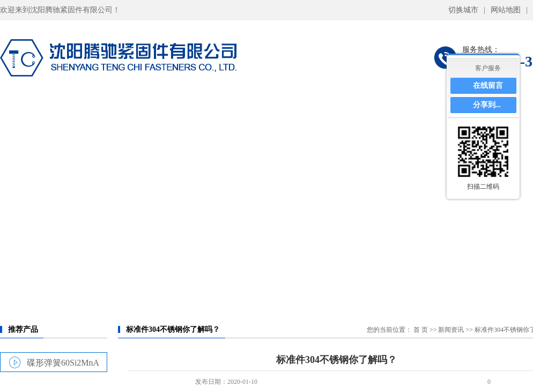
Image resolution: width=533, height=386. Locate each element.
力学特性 (278, 110)
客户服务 (488, 68)
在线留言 (488, 85)
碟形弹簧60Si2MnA (63, 362)
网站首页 (40, 110)
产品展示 (198, 110)
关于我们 (119, 110)
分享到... (487, 105)
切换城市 (463, 10)
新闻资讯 (451, 329)
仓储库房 (356, 110)
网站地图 (506, 10)
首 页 (420, 329)
